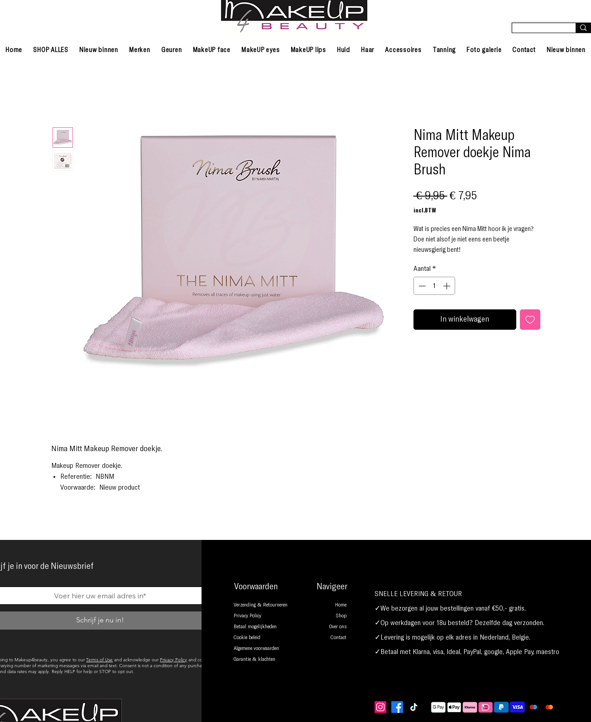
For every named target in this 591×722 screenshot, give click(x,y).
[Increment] (447, 285)
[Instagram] (380, 707)
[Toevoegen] (530, 319)
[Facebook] (397, 707)
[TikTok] (414, 707)
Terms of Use (99, 660)
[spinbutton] (434, 285)
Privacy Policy (173, 660)
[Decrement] (421, 285)
